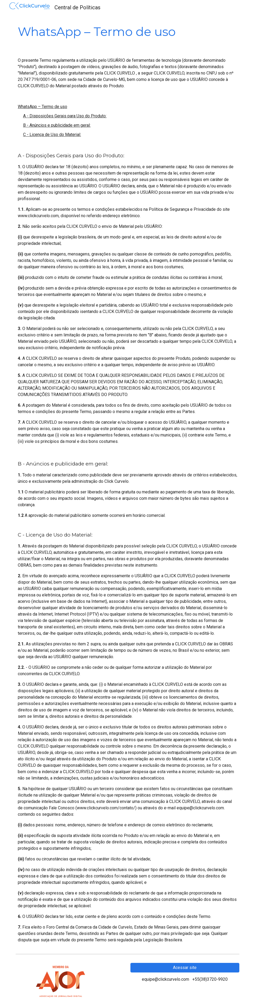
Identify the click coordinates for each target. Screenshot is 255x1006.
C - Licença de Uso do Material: (52, 134)
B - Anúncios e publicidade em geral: (57, 125)
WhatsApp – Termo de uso (42, 106)
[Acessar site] (185, 967)
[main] (127, 31)
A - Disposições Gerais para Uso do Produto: (65, 115)
